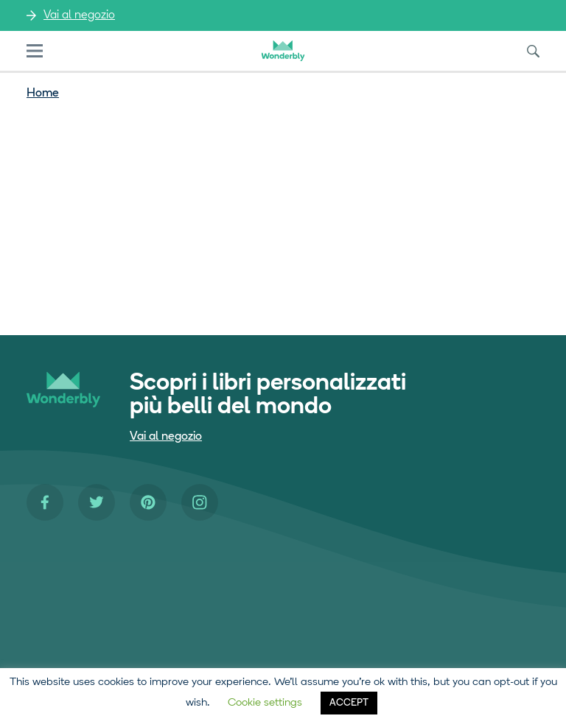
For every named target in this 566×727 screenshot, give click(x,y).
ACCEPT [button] (348, 703)
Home (43, 93)
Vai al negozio (79, 15)
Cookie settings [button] (265, 703)
